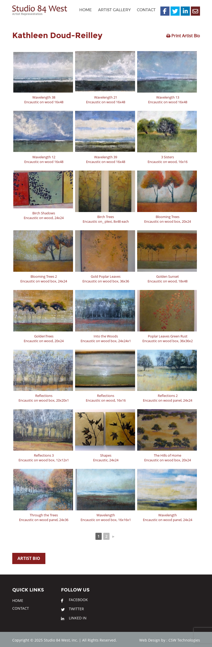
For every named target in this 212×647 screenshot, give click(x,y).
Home (85, 9)
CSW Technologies (184, 640)
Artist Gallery (114, 9)
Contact (146, 9)
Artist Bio (28, 558)
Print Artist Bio (185, 36)
